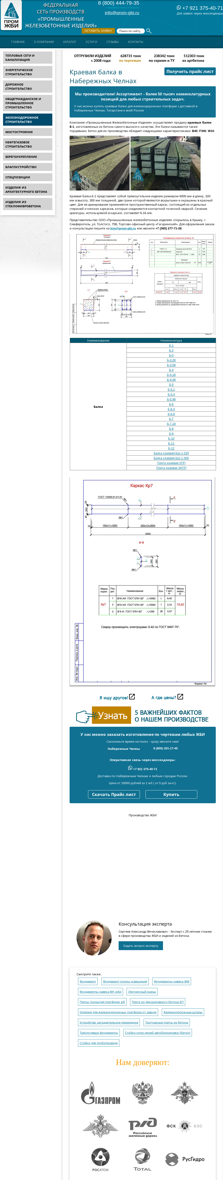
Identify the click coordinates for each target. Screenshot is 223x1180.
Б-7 (171, 419)
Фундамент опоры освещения (125, 981)
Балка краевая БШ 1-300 (171, 458)
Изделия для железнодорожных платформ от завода (118, 1012)
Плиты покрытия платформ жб (102, 1002)
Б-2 (171, 350)
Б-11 (171, 443)
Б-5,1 (171, 389)
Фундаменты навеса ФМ (171, 981)
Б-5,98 (171, 399)
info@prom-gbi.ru (122, 12)
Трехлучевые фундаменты (99, 1033)
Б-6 (171, 404)
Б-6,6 (171, 414)
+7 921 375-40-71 (200, 8)
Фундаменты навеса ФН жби (100, 991)
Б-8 (171, 428)
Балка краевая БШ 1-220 (171, 453)
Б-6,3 (171, 409)
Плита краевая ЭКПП (171, 468)
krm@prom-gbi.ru (123, 228)
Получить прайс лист (190, 71)
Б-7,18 (171, 424)
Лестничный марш (142, 991)
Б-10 (171, 438)
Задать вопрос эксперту (140, 946)
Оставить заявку (98, 30)
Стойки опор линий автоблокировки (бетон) (157, 1033)
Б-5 (171, 384)
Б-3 (171, 355)
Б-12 (171, 448)
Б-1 (171, 345)
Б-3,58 (171, 365)
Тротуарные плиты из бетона (166, 1022)
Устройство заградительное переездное (109, 1022)
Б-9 (171, 433)
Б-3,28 (171, 360)
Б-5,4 (171, 394)
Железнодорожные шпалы (183, 1012)
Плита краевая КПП (171, 463)
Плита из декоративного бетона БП (157, 1002)
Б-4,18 (171, 375)
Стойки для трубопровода (99, 1043)
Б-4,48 (171, 379)
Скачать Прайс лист (114, 794)
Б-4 (171, 370)
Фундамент (88, 981)
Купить (171, 794)
